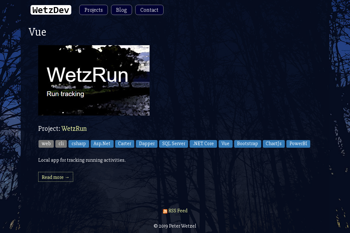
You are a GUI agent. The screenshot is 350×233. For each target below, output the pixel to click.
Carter (124, 143)
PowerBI (298, 143)
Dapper (147, 143)
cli (61, 143)
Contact (149, 9)
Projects (93, 9)
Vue (225, 143)
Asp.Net (102, 143)
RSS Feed (175, 211)
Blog (121, 9)
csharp (79, 143)
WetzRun (74, 128)
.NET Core (203, 143)
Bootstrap (247, 143)
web (46, 143)
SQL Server (173, 143)
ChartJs (274, 143)
